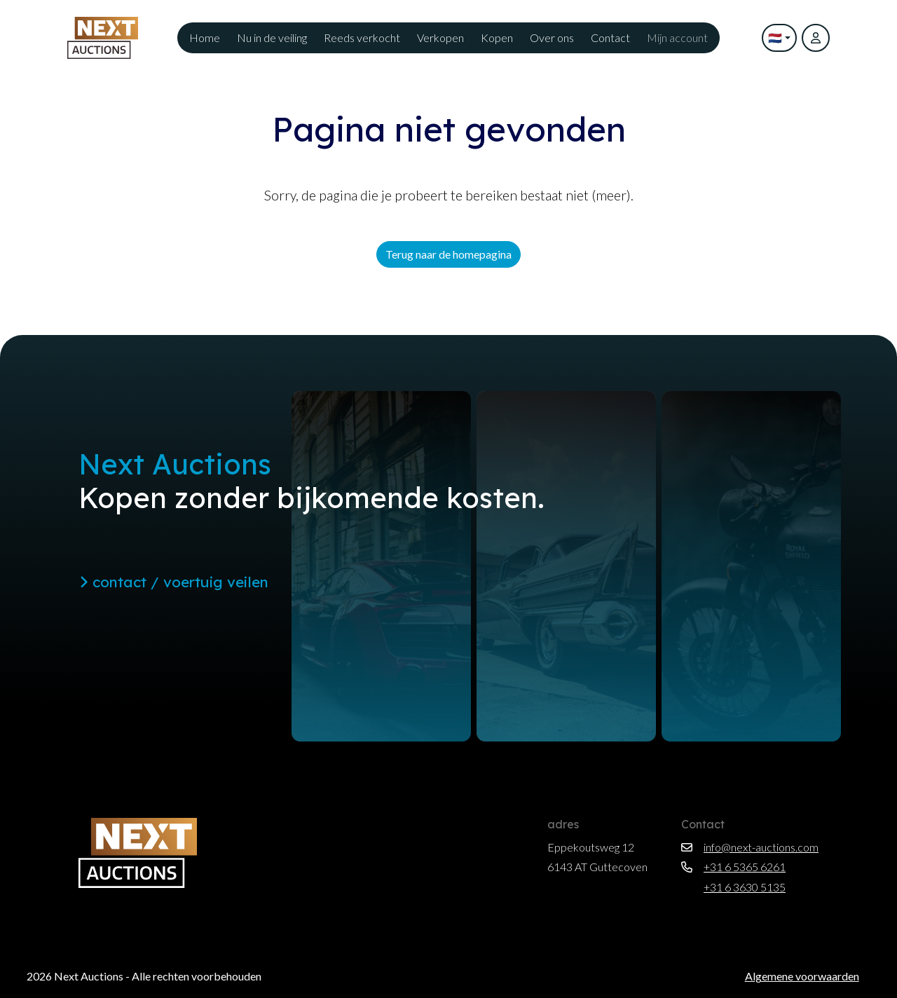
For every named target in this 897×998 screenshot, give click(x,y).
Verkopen (440, 37)
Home (204, 37)
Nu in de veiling (272, 37)
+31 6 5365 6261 (733, 866)
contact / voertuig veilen (173, 582)
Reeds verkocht (362, 37)
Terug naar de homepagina (448, 254)
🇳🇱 (775, 37)
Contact (610, 37)
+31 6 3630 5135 (733, 887)
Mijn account (677, 37)
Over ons (552, 37)
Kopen (497, 37)
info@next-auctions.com (750, 847)
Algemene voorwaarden (802, 976)
